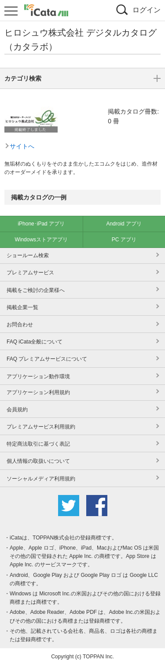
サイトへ (22, 102)
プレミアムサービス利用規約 (41, 422)
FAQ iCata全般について (34, 337)
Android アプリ (124, 219)
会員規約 (17, 405)
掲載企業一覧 (22, 303)
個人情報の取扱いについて (38, 457)
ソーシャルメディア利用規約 (41, 474)
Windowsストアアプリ (41, 235)
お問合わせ (20, 320)
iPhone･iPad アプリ (41, 219)
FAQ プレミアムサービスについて (47, 354)
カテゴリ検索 (82, 157)
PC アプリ (124, 235)
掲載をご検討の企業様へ (36, 286)
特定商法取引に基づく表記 (38, 439)
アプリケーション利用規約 (38, 388)
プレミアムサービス (30, 268)
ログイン (146, 10)
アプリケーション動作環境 (38, 372)
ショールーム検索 (28, 251)
